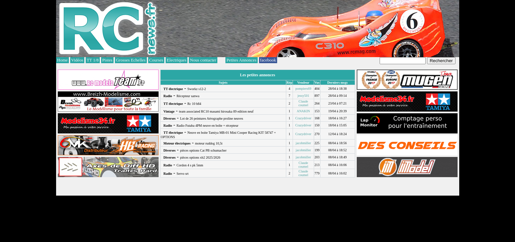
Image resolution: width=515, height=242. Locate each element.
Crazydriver (303, 118)
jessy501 (303, 95)
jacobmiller (303, 143)
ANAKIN (303, 111)
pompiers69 (303, 88)
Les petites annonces (257, 75)
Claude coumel (303, 103)
